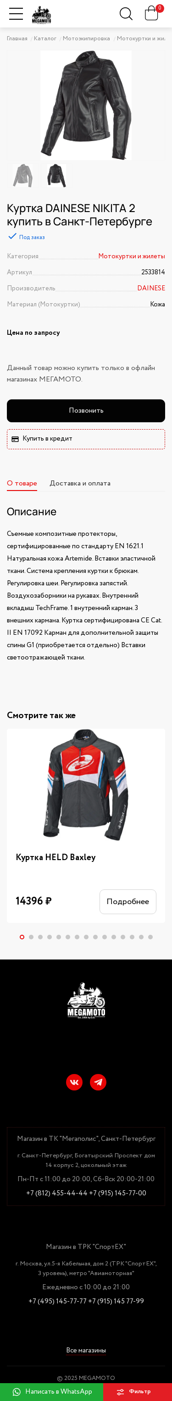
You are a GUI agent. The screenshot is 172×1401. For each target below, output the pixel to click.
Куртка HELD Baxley (55, 858)
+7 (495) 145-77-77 (57, 1302)
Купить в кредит (42, 439)
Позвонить (86, 410)
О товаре (22, 483)
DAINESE (151, 288)
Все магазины (86, 1350)
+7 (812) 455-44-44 (57, 1194)
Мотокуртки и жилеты (131, 256)
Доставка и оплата (80, 483)
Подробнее (127, 902)
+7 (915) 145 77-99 (116, 1302)
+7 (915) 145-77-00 (117, 1194)
